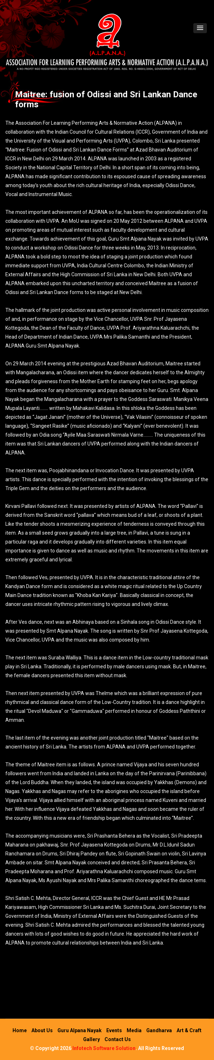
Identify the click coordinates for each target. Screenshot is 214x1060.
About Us (42, 1030)
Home (19, 1030)
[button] (200, 28)
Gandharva (159, 1030)
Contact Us (118, 1039)
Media (134, 1030)
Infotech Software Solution (104, 1048)
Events (114, 1030)
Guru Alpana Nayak (79, 1030)
